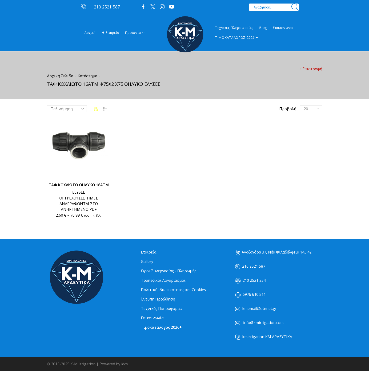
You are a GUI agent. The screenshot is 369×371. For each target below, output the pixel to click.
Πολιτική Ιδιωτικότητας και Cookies (173, 289)
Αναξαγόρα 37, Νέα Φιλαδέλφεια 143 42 (274, 252)
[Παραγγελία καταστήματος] (67, 108)
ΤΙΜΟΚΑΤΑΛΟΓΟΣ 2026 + (236, 37)
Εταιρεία (148, 252)
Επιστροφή (312, 68)
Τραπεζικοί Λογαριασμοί (163, 280)
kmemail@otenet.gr (259, 308)
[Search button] (295, 7)
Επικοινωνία (283, 27)
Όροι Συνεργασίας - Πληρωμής (169, 270)
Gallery (147, 261)
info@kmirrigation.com (263, 322)
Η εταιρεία (110, 32)
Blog (263, 27)
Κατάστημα (87, 75)
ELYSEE (78, 192)
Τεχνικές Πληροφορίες (234, 27)
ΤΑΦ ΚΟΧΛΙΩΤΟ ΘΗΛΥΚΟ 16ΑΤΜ (79, 184)
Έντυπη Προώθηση (158, 299)
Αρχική (90, 32)
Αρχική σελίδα (60, 75)
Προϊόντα (134, 32)
